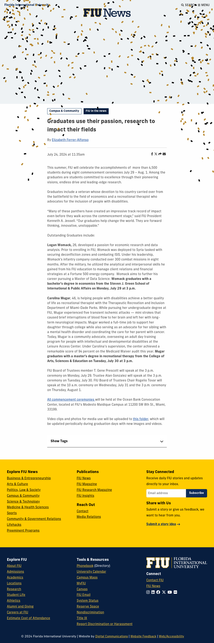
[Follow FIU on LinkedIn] (153, 592)
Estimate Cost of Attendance (28, 618)
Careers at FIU (17, 612)
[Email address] (166, 493)
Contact (82, 511)
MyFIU (81, 583)
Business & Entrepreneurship (29, 478)
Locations (14, 583)
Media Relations (89, 517)
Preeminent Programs (23, 530)
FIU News (84, 478)
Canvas (82, 589)
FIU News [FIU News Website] (153, 586)
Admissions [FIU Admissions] (15, 572)
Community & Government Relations (34, 519)
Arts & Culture (17, 484)
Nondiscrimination (90, 612)
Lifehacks (14, 525)
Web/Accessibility (171, 636)
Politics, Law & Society (24, 490)
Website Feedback (143, 636)
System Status (87, 601)
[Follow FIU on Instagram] (148, 592)
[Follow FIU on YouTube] (171, 592)
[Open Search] (189, 5)
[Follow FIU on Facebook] (159, 592)
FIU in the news (96, 111)
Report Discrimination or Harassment (104, 624)
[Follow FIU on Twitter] (165, 592)
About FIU (14, 566)
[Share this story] (159, 154)
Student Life (16, 595)
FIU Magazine (87, 484)
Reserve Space (88, 606)
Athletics (13, 601)
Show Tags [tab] (59, 441)
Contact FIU (155, 580)
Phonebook (85, 566)
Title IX (82, 618)
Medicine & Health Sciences (28, 507)
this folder (140, 419)
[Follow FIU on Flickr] (176, 592)
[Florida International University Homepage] (27, 5)
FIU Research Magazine (94, 490)
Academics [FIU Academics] (15, 577)
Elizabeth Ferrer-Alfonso (70, 140)
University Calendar (91, 572)
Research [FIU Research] (14, 589)
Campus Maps (87, 577)
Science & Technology (23, 501)
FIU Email (83, 595)
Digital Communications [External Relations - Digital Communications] (111, 636)
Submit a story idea (161, 524)
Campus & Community (64, 111)
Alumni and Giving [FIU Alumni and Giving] (20, 606)
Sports (12, 513)
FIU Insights (85, 496)
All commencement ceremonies (71, 399)
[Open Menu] (204, 5)
